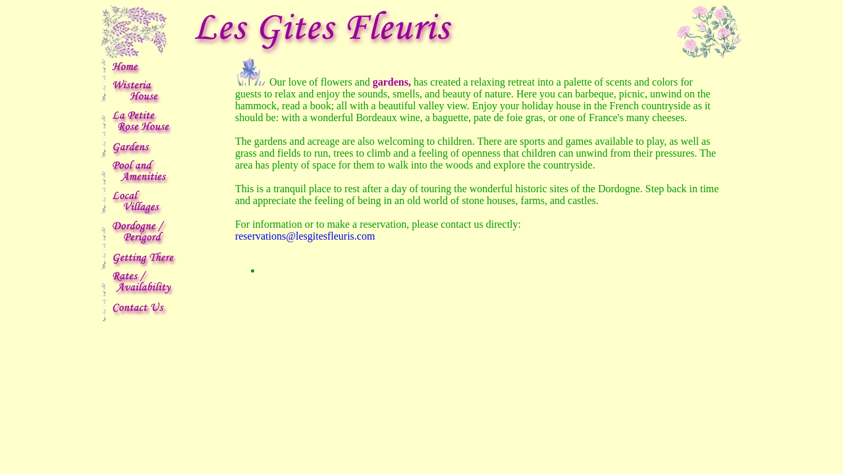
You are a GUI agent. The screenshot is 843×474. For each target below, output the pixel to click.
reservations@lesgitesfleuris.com (305, 236)
